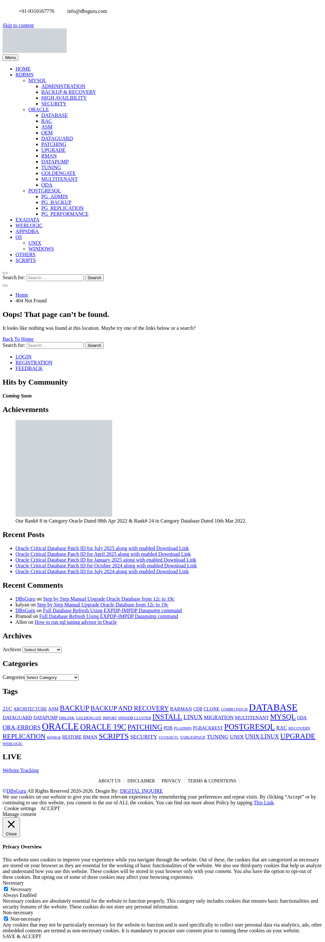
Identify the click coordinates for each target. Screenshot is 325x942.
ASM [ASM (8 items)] (53, 708)
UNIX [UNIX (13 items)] (237, 737)
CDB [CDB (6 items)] (197, 709)
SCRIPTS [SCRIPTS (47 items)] (114, 736)
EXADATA (27, 219)
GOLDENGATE (58, 173)
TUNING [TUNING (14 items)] (218, 736)
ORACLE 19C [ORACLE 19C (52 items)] (103, 726)
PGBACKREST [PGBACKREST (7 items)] (208, 728)
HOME (23, 69)
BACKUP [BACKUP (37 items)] (74, 708)
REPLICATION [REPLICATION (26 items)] (24, 736)
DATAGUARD (57, 138)
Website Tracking (21, 770)
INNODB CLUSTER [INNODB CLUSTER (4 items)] (134, 718)
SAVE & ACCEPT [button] (22, 936)
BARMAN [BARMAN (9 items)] (181, 708)
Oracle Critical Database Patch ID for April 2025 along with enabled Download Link (103, 554)
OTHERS (25, 254)
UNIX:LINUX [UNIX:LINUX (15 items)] (262, 736)
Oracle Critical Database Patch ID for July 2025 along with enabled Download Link (102, 548)
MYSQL (37, 80)
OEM (47, 132)
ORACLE (38, 109)
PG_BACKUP (56, 202)
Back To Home (18, 339)
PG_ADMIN (54, 196)
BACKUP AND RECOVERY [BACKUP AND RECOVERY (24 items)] (130, 708)
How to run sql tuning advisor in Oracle (76, 622)
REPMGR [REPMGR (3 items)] (54, 737)
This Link (264, 802)
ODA (47, 185)
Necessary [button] (13, 883)
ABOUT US (109, 781)
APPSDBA (27, 231)
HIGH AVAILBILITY (64, 98)
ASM (47, 127)
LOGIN (23, 356)
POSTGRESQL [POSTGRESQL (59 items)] (249, 726)
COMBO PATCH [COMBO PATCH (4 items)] (234, 709)
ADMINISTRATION (63, 86)
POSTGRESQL (44, 190)
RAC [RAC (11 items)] (281, 728)
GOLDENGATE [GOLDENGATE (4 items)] (89, 718)
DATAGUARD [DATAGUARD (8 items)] (17, 717)
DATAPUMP (55, 161)
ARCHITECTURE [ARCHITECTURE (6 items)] (30, 709)
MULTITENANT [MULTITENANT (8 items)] (252, 717)
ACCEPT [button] (50, 808)
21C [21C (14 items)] (7, 708)
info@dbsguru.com (85, 11)
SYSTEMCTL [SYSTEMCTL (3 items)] (169, 737)
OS (18, 237)
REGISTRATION (34, 362)
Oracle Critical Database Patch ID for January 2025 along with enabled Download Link (105, 560)
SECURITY (53, 103)
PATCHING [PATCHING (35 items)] (145, 727)
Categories (14, 677)
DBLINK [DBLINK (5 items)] (66, 718)
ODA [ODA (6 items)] (302, 717)
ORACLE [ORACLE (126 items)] (60, 726)
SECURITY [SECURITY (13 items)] (143, 737)
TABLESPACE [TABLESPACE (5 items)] (192, 737)
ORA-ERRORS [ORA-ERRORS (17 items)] (22, 727)
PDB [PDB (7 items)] (167, 728)
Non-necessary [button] (18, 912)
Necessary (21, 889)
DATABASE (54, 115)
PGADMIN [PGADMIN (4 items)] (183, 728)
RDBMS (24, 74)
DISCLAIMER (141, 781)
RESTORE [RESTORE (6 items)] (72, 737)
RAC (46, 121)
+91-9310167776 (34, 11)
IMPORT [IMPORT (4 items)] (110, 718)
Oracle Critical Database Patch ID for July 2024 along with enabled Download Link (102, 571)
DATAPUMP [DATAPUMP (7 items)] (45, 717)
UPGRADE (53, 150)
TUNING (51, 167)
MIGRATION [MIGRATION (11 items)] (218, 717)
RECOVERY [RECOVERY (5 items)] (299, 728)
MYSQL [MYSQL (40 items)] (283, 717)
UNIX (34, 243)
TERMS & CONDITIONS (212, 781)
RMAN (49, 156)
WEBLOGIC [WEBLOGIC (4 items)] (13, 743)
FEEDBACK (29, 368)
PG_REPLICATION (62, 208)
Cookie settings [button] (20, 808)
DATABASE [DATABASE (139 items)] (273, 707)
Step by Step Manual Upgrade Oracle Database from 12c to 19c (108, 599)
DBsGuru (25, 599)
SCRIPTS (25, 260)
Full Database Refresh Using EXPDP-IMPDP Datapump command (112, 610)
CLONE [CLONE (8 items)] (212, 708)
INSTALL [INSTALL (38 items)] (167, 717)
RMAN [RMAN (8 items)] (90, 737)
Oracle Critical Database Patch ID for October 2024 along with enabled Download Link (106, 565)
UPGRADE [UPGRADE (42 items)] (297, 736)
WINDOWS (41, 248)
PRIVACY (171, 781)
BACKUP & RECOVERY (68, 92)
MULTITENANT (59, 179)
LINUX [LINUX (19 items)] (192, 717)
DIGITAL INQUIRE (141, 791)
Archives (12, 649)
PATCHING (53, 144)
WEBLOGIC (29, 225)
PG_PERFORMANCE (65, 214)
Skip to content (18, 25)
